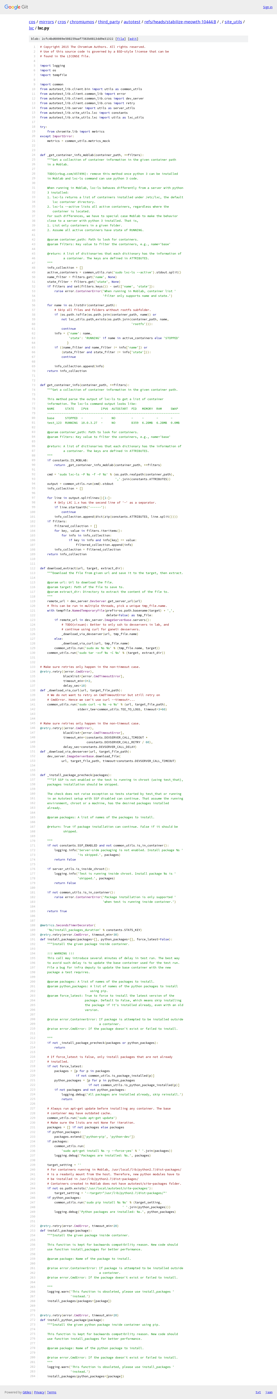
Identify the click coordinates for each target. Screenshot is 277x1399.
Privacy (39, 1392)
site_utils (233, 21)
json (269, 1392)
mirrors (46, 21)
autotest (132, 21)
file (120, 39)
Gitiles (27, 1392)
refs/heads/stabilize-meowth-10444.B (180, 21)
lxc (31, 28)
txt (258, 1392)
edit (133, 39)
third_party (109, 21)
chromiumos (82, 21)
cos (32, 21)
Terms (51, 1392)
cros (62, 21)
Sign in (268, 7)
